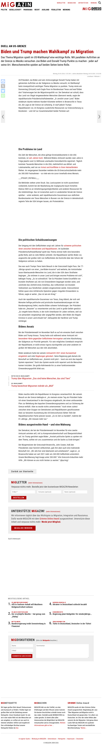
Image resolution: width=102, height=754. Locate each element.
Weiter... (83, 728)
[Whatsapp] (3, 96)
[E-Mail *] (23, 491)
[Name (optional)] (75, 491)
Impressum (71, 739)
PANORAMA (27, 10)
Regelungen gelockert (44, 356)
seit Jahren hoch (36, 158)
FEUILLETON (56, 10)
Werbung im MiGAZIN (39, 739)
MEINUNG (66, 10)
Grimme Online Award (49, 518)
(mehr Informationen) (35, 483)
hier (17, 728)
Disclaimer (79, 739)
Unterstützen (83, 3)
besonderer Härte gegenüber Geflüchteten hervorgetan (40, 338)
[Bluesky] (3, 91)
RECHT (37, 10)
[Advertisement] (51, 27)
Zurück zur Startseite (22, 471)
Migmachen (72, 3)
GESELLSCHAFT (15, 10)
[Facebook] (3, 81)
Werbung (94, 3)
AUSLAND (45, 10)
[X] (3, 86)
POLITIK (4, 10)
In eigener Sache (24, 739)
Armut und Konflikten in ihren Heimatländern (59, 167)
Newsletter (61, 3)
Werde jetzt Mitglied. (51, 522)
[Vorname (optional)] (49, 491)
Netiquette (46, 640)
